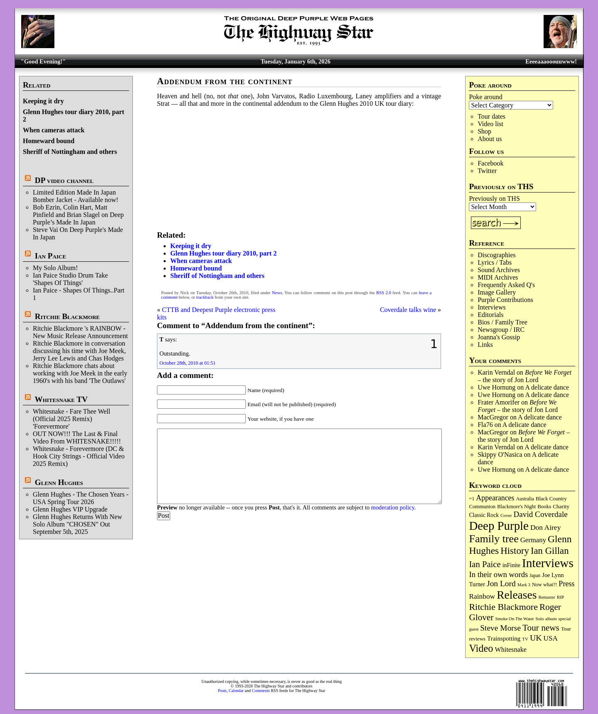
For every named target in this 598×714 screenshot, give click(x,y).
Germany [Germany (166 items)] (533, 540)
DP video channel (64, 180)
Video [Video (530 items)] (481, 648)
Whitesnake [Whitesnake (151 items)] (511, 649)
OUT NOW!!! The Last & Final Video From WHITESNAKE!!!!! (77, 437)
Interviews (492, 307)
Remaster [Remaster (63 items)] (546, 597)
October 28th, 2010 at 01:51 (187, 363)
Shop (484, 131)
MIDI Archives (498, 277)
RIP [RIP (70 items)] (560, 597)
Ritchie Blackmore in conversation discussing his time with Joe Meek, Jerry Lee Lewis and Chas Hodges (79, 351)
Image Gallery (497, 292)
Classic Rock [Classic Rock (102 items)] (484, 515)
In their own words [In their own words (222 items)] (498, 574)
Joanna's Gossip (499, 337)
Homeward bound (48, 140)
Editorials (490, 314)
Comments (261, 690)
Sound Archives (499, 269)
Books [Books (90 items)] (544, 506)
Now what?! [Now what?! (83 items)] (544, 584)
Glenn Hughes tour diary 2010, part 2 (223, 253)
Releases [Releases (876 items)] (517, 594)
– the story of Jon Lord (524, 376)
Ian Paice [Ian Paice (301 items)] (484, 564)
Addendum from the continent (224, 81)
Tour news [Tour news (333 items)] (540, 628)
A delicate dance (547, 387)
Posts (222, 690)
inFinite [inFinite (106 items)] (511, 565)
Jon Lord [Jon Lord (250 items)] (501, 583)
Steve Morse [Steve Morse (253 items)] (500, 628)
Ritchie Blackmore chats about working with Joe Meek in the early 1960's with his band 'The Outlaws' (80, 373)
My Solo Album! (55, 267)
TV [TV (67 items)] (525, 638)
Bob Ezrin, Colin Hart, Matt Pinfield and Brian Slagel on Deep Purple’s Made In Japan (78, 215)
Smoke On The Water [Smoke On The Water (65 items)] (514, 618)
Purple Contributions (505, 299)
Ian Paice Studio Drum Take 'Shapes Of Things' (70, 279)
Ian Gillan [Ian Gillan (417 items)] (550, 551)
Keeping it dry (43, 101)
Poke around (485, 96)
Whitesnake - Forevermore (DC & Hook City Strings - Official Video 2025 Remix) (79, 456)
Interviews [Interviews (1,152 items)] (547, 563)
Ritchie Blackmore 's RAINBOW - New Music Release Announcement (80, 332)
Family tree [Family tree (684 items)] (493, 539)
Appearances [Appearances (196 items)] (495, 498)
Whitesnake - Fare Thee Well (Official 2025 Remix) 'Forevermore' (71, 419)
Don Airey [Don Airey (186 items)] (545, 527)
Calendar (236, 690)
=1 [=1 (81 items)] (471, 499)
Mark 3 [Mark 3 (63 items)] (523, 584)
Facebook (490, 163)
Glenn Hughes (59, 482)
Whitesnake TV (61, 399)
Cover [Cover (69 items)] (506, 515)
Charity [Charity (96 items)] (561, 506)
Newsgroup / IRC (501, 329)
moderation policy (392, 507)
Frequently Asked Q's (506, 284)
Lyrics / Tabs (495, 262)
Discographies (497, 254)
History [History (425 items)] (514, 551)
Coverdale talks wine (408, 309)
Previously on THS (494, 198)
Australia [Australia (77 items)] (525, 499)
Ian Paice (50, 255)
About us (490, 138)
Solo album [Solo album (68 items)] (546, 618)
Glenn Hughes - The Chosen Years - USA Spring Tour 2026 (80, 498)
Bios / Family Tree (502, 322)
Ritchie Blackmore (67, 316)
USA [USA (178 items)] (550, 638)
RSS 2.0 (383, 292)
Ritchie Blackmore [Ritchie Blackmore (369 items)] (503, 607)
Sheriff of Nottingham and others (70, 151)
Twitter (487, 170)
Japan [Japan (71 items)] (534, 575)
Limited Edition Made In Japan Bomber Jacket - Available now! (75, 196)
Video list (490, 123)
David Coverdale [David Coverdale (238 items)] (541, 514)
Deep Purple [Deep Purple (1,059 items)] (499, 525)
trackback (204, 297)
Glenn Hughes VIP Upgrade (70, 509)
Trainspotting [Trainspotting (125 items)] (503, 638)
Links (485, 344)
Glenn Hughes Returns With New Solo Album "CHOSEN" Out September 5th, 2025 (77, 524)
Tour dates (491, 116)
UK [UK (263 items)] (536, 637)
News (277, 292)
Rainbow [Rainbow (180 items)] (482, 596)
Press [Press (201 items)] (566, 584)
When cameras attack (53, 130)
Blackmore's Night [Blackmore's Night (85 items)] (516, 506)
